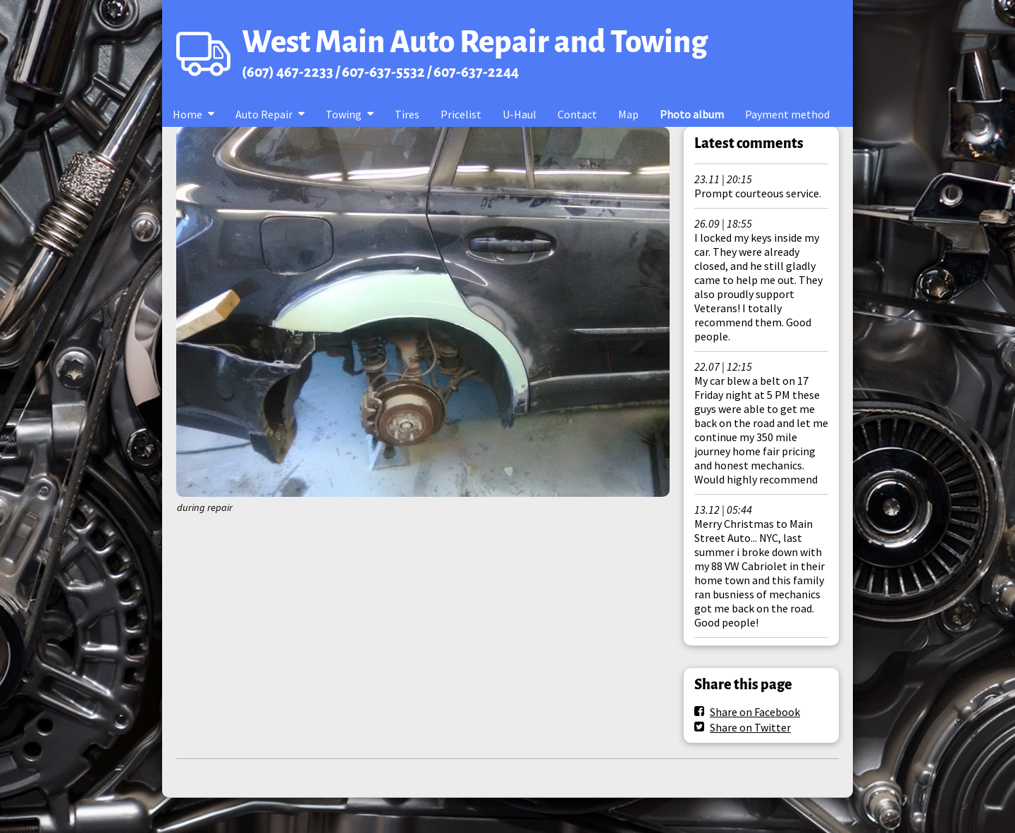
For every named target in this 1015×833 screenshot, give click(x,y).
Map (628, 114)
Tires (407, 114)
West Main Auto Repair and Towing (475, 41)
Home (187, 114)
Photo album (692, 114)
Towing (344, 114)
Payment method (787, 114)
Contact (577, 114)
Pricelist (461, 114)
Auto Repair (264, 114)
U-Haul (519, 114)
